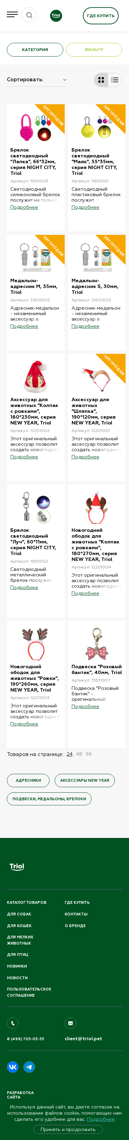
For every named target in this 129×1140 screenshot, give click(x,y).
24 (70, 754)
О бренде (75, 926)
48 (79, 754)
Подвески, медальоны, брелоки (49, 799)
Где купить (101, 15)
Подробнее (101, 1119)
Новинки (17, 966)
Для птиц (17, 954)
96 (89, 754)
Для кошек (19, 926)
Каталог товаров (26, 902)
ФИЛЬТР (94, 49)
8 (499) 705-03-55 (25, 1039)
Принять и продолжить (68, 1129)
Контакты (76, 914)
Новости (17, 978)
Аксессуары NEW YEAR (84, 780)
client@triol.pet (83, 1039)
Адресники (28, 780)
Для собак (19, 914)
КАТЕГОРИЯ (35, 49)
